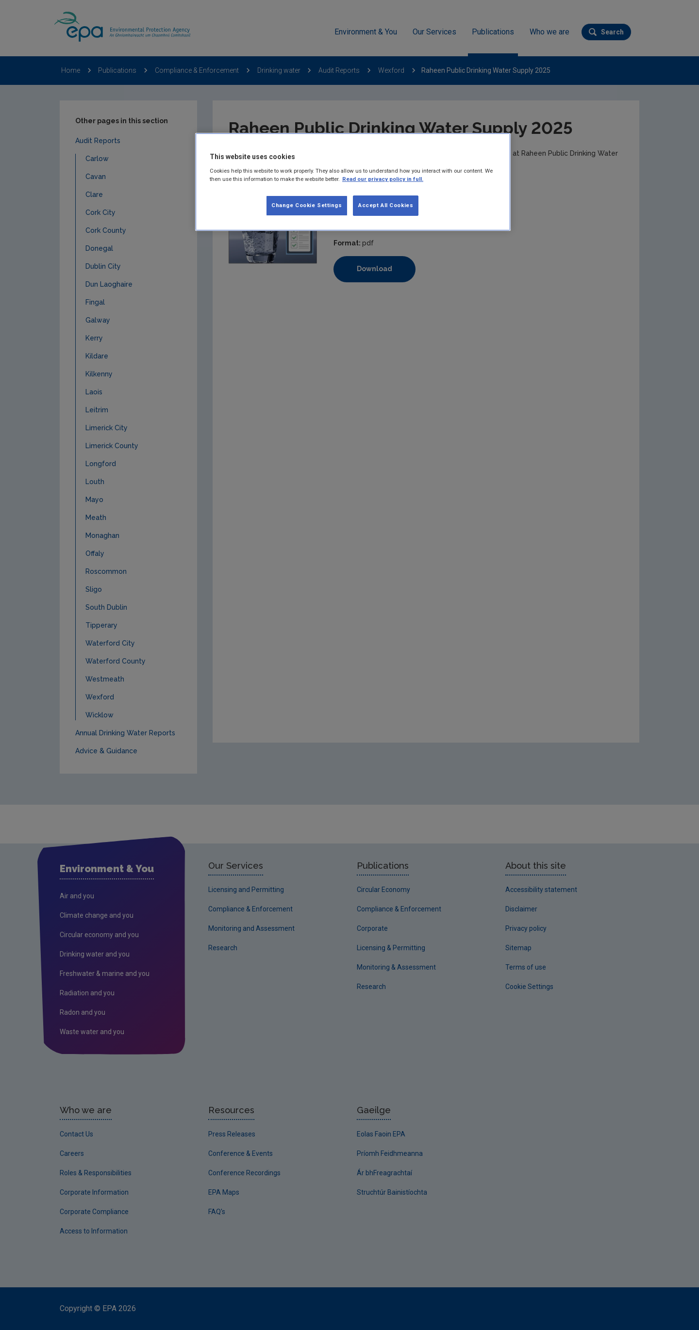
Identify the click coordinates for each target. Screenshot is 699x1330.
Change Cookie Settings (306, 205)
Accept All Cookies (385, 205)
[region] (353, 182)
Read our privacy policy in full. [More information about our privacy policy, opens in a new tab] (382, 179)
